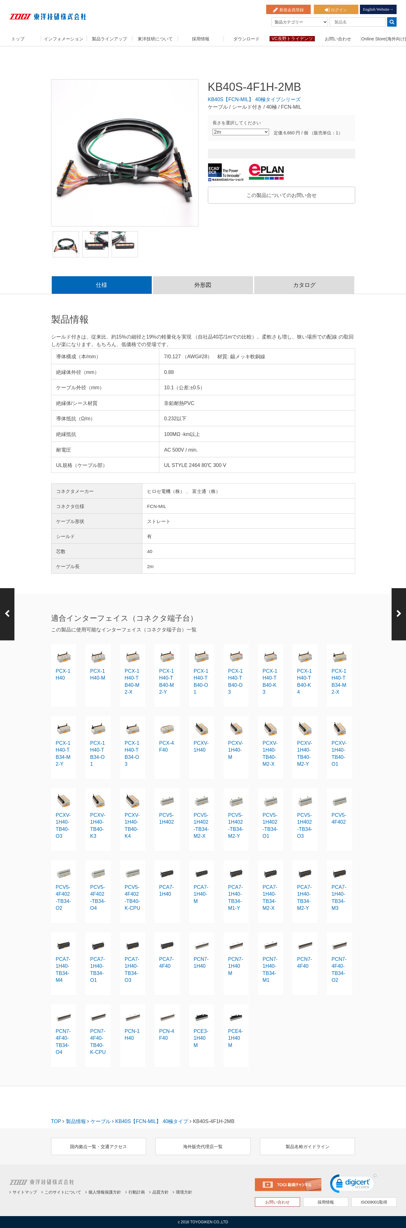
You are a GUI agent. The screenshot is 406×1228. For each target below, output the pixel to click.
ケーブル (101, 1121)
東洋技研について (155, 38)
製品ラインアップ (109, 38)
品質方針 (159, 1192)
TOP (56, 1121)
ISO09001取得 (374, 1202)
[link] (353, 1185)
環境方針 (182, 1192)
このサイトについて (61, 1192)
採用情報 (200, 38)
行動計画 (135, 1192)
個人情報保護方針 (103, 1192)
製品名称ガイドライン (308, 1146)
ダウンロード (246, 38)
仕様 (101, 285)
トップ (17, 38)
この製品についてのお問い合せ (281, 195)
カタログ (304, 285)
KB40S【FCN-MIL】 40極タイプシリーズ (254, 99)
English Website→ (378, 9)
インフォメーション (63, 38)
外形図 (202, 285)
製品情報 (76, 1121)
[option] (124, 153)
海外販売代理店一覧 (203, 1146)
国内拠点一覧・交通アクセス (98, 1146)
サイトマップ (23, 1192)
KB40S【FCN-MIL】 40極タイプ (151, 1121)
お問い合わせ (338, 38)
